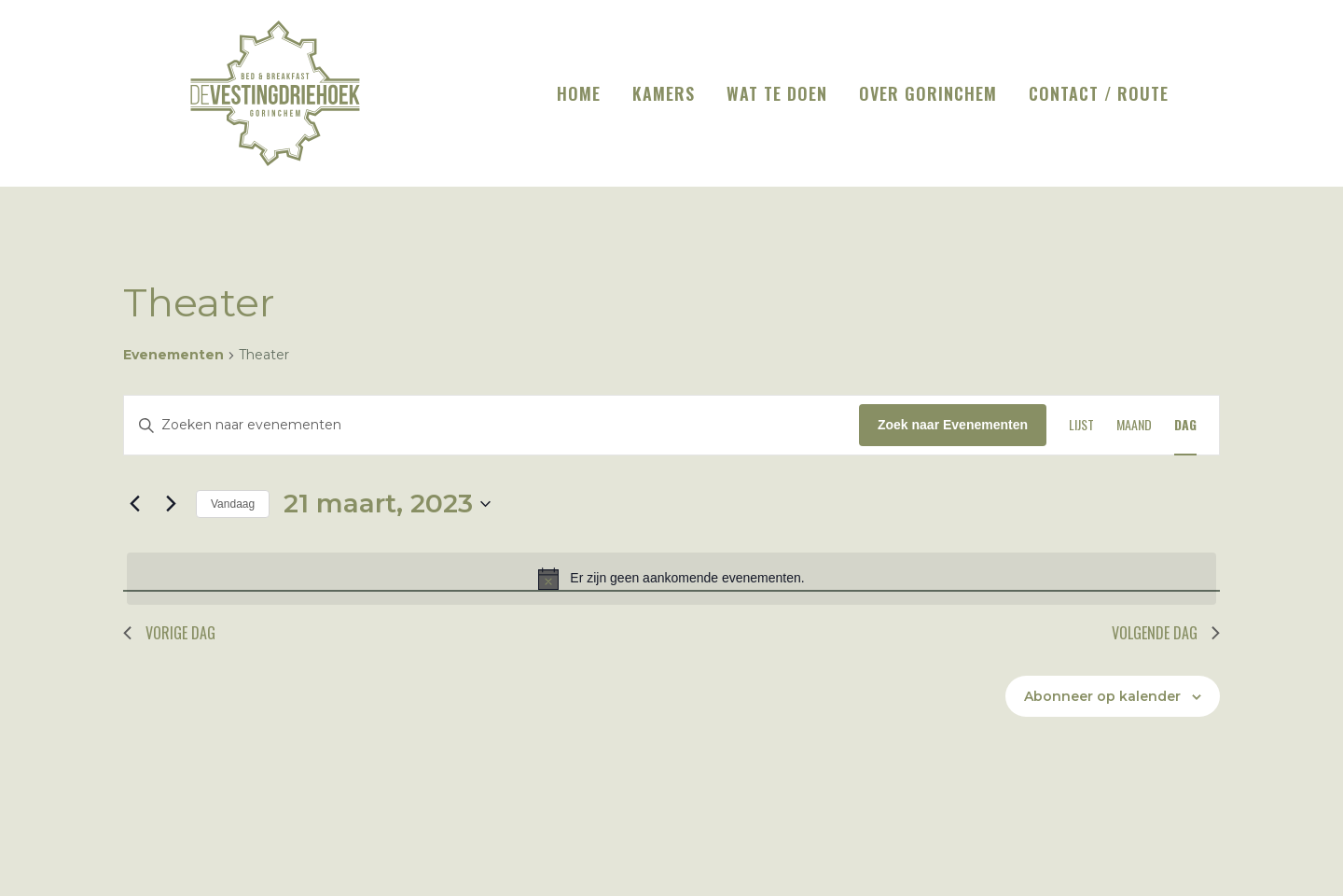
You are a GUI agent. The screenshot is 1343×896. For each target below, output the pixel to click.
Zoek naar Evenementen (953, 424)
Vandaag (233, 504)
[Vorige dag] (134, 504)
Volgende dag (1166, 633)
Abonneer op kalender (1102, 696)
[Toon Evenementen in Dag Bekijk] (1185, 425)
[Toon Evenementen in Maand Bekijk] (1134, 425)
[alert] (671, 579)
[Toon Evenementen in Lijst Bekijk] (1081, 425)
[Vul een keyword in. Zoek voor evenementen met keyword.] (491, 425)
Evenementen (173, 354)
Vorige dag (169, 633)
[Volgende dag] (170, 504)
